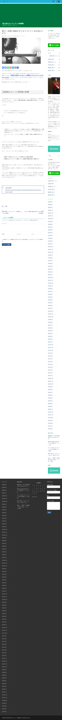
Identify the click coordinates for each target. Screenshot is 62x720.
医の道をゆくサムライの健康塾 (13, 23)
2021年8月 (50, 356)
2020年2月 (50, 406)
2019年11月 (50, 414)
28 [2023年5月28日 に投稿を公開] (44, 491)
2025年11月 (50, 215)
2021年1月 (50, 375)
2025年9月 (50, 221)
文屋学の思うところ (53, 55)
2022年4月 (50, 333)
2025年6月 (50, 230)
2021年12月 (50, 344)
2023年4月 (50, 300)
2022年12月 (50, 311)
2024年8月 (50, 257)
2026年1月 (50, 210)
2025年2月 (50, 241)
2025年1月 (50, 244)
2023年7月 (50, 291)
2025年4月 (50, 235)
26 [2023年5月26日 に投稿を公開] (40, 491)
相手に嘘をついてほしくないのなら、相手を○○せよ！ (54, 454)
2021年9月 (50, 353)
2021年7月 (50, 358)
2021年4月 (50, 367)
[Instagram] (59, 1)
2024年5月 (50, 263)
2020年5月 (50, 398)
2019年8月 (50, 423)
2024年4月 (50, 266)
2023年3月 (50, 302)
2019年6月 (50, 428)
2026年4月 (50, 201)
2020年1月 (50, 409)
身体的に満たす (16, 36)
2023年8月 (50, 288)
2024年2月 (50, 272)
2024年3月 (50, 269)
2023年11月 (50, 280)
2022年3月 (50, 336)
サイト (33, 234)
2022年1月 (50, 342)
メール (19, 234)
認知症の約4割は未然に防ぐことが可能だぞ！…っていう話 (53, 443)
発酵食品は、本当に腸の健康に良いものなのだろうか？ (54, 437)
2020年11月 (50, 381)
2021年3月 (50, 370)
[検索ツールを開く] (7, 1)
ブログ (49, 53)
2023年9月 (50, 286)
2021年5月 (50, 364)
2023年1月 (50, 308)
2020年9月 (50, 386)
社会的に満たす (51, 64)
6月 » (36, 496)
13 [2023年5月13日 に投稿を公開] (42, 488)
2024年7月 (50, 260)
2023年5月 (50, 297)
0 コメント (23, 36)
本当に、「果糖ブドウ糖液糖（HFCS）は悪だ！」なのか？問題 (54, 459)
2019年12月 (50, 412)
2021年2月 (50, 372)
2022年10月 (50, 316)
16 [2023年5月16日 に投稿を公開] (34, 490)
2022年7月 (50, 325)
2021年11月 (50, 347)
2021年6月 (50, 361)
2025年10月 (50, 218)
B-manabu (4, 36)
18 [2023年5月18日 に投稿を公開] (38, 490)
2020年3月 (50, 403)
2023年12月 (50, 277)
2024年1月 (50, 274)
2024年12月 (50, 246)
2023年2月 (50, 305)
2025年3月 (50, 238)
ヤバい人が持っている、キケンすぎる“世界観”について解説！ (54, 449)
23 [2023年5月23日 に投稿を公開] (34, 491)
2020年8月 (50, 389)
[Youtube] (57, 1)
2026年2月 (50, 207)
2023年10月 (50, 283)
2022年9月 (50, 319)
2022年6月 (50, 328)
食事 (6, 206)
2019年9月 (50, 420)
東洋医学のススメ (52, 62)
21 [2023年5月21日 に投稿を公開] (44, 490)
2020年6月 (50, 395)
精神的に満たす (51, 67)
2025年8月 (50, 224)
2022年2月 (50, 339)
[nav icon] (4, 1)
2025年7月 (50, 227)
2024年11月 (50, 249)
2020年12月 (50, 378)
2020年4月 (50, 400)
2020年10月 (50, 384)
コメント (4, 223)
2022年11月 (50, 314)
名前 (3, 234)
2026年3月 (50, 204)
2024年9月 (50, 255)
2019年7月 (50, 426)
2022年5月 (50, 330)
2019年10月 (50, 417)
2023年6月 (50, 294)
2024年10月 (50, 252)
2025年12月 (50, 213)
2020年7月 (50, 392)
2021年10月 (50, 350)
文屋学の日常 (51, 59)
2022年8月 (50, 322)
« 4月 (33, 496)
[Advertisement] (31, 12)
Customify (28, 717)
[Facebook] (53, 1)
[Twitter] (55, 1)
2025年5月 (50, 232)
